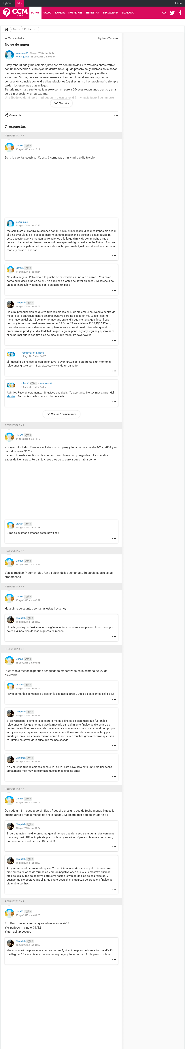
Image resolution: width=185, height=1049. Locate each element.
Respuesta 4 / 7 (14, 586)
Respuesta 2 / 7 (14, 425)
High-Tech (8, 3)
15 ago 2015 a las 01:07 (28, 688)
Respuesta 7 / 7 (14, 901)
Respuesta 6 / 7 (14, 788)
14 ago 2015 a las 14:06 (33, 387)
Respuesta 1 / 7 (14, 135)
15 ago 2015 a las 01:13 (28, 715)
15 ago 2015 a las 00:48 (28, 527)
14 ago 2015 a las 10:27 (33, 356)
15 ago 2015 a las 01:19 (28, 802)
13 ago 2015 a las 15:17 (28, 149)
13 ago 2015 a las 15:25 (28, 225)
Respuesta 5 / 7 (14, 648)
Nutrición (75, 12)
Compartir (15, 115)
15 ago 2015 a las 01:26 (28, 915)
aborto (11, 396)
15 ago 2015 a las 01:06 (28, 662)
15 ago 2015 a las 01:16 (28, 761)
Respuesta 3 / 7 (14, 550)
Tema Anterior (16, 38)
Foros (35, 12)
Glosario (128, 12)
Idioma (178, 3)
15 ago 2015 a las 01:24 (28, 828)
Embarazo (30, 29)
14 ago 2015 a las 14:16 (28, 438)
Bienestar (92, 12)
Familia (60, 12)
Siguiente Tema (106, 38)
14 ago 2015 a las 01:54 (28, 271)
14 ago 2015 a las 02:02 (28, 306)
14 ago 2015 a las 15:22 (28, 564)
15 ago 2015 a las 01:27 (28, 862)
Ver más (64, 103)
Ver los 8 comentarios (63, 414)
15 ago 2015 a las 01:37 (43, 56)
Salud (19, 3)
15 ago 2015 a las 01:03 (28, 621)
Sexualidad (110, 12)
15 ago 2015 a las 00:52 (28, 600)
